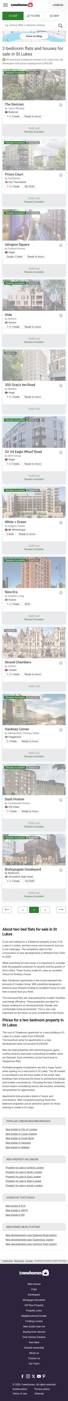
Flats (34, 1289)
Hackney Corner (17, 729)
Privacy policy (42, 1389)
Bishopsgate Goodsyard (23, 869)
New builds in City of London (21, 1129)
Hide (8, 315)
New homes (34, 1284)
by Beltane (10, 388)
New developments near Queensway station (30, 1239)
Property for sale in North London (24, 1172)
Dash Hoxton (14, 799)
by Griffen (10, 666)
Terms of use (19, 1393)
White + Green (15, 522)
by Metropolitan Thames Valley (22, 733)
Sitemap (39, 1393)
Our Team (34, 1363)
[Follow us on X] (34, 1376)
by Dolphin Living (14, 596)
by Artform (11, 318)
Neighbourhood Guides (34, 1315)
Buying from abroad (34, 1331)
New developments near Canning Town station (31, 1244)
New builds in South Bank (20, 1138)
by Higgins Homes (15, 526)
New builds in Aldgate (17, 1147)
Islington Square (17, 245)
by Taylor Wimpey (14, 108)
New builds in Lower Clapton (21, 1134)
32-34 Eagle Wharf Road (23, 452)
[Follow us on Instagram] (29, 1376)
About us (34, 1353)
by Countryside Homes (17, 803)
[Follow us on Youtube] (39, 1376)
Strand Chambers (18, 662)
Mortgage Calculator (34, 1299)
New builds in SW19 (17, 1210)
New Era (11, 592)
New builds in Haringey (18, 1142)
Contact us (34, 1358)
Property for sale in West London (23, 1181)
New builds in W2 (15, 1214)
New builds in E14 (15, 1205)
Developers (34, 1294)
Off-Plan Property (34, 1305)
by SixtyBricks (12, 178)
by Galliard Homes (15, 248)
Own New (34, 1342)
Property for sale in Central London (25, 1167)
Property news (34, 1310)
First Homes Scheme (34, 1337)
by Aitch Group (13, 455)
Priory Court (14, 174)
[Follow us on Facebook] (23, 1376)
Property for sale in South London (24, 1185)
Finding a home (34, 1321)
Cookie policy (19, 1389)
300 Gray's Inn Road (20, 385)
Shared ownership (34, 1347)
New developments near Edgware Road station (31, 1235)
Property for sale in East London (23, 1176)
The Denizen (14, 104)
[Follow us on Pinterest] (45, 1376)
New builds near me (34, 1326)
